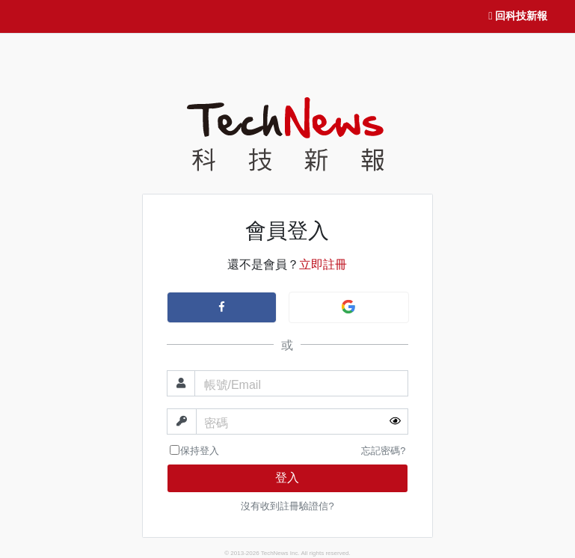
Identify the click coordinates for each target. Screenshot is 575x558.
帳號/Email (232, 384)
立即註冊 (323, 264)
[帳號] (301, 383)
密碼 (216, 423)
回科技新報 (517, 16)
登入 (287, 477)
